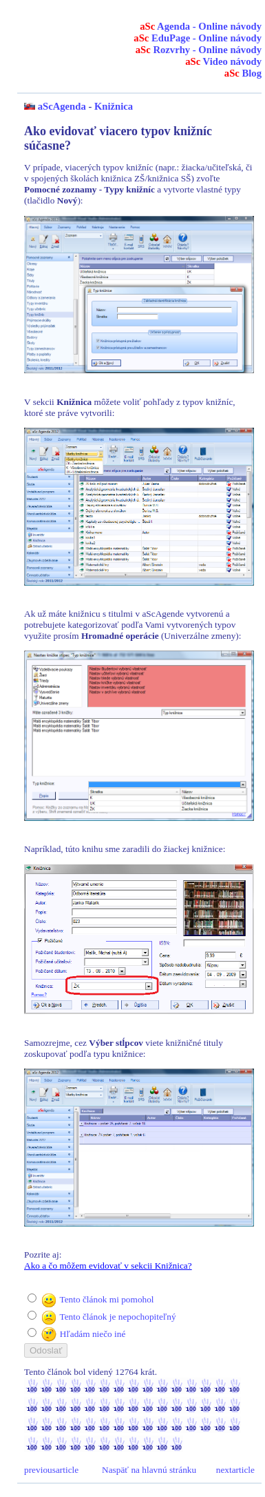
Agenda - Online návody (201, 26)
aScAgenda (62, 106)
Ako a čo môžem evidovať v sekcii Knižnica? (108, 1265)
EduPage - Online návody (198, 37)
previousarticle (51, 1470)
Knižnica (113, 106)
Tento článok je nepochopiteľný (117, 1316)
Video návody (223, 61)
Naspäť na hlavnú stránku (149, 1470)
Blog (243, 73)
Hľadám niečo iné (93, 1334)
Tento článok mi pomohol (106, 1299)
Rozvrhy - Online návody (199, 49)
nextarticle (235, 1470)
